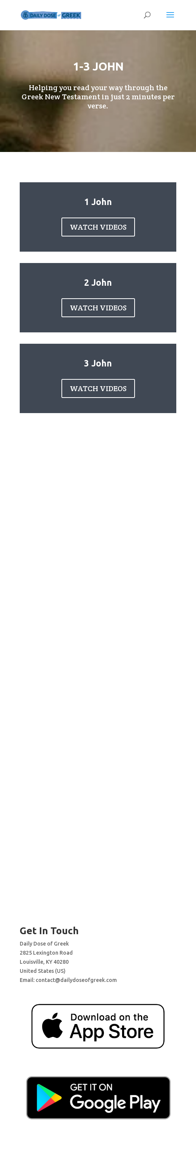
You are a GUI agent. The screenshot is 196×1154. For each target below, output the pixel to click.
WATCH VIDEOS (98, 227)
